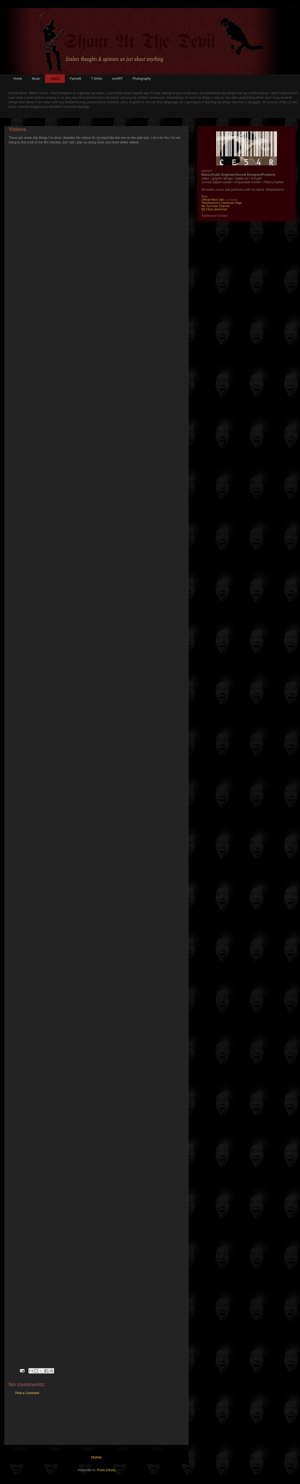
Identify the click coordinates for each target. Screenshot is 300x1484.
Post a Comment (27, 1393)
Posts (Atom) (106, 1470)
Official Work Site (212, 199)
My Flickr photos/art (214, 209)
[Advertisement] (96, 1424)
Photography (142, 79)
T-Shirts (96, 79)
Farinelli (75, 79)
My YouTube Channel (215, 206)
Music (36, 79)
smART (117, 79)
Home (17, 79)
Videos (55, 79)
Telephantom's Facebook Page (221, 202)
